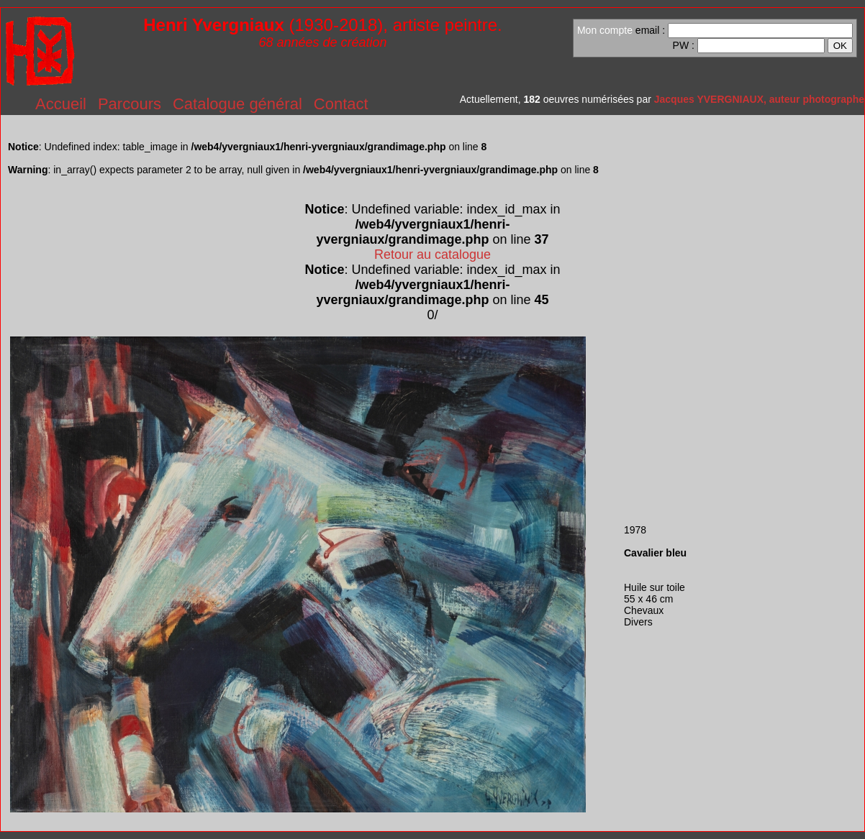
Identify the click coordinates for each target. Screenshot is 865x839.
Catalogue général (237, 104)
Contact (341, 104)
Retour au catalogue (432, 254)
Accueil (60, 104)
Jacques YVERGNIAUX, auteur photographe (759, 99)
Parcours (129, 104)
